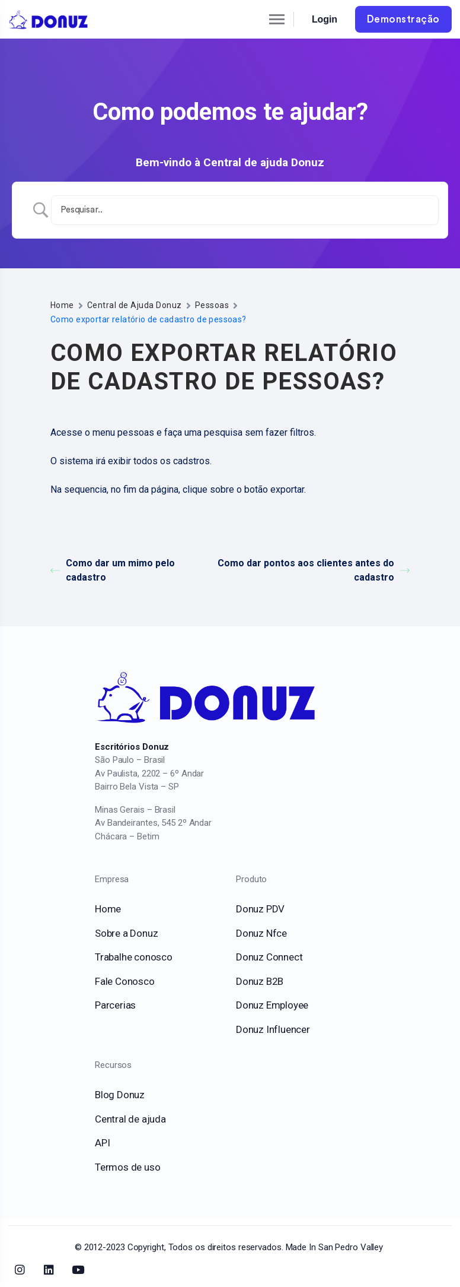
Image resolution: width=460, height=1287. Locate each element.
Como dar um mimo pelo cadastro (112, 570)
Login (324, 19)
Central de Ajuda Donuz (134, 305)
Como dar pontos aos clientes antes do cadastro (314, 570)
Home (62, 305)
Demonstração (403, 19)
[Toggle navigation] (267, 19)
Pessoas (212, 305)
